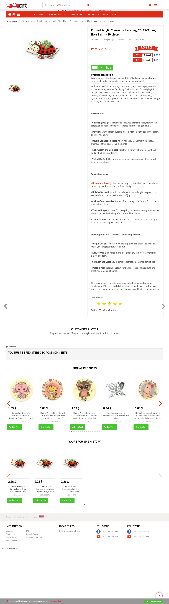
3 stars (109, 304)
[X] (7, 601)
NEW (41, 14)
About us (9, 531)
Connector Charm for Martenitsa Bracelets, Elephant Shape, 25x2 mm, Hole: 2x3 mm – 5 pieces (21, 416)
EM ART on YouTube (107, 537)
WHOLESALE (93, 14)
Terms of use (11, 537)
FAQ (27, 531)
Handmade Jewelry (101, 183)
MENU (14, 14)
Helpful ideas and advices (69, 531)
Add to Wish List (136, 40)
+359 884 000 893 (103, 10)
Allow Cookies (154, 601)
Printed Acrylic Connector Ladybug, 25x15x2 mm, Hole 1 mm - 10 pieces (18, 489)
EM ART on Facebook (107, 532)
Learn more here (55, 601)
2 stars (104, 304)
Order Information (33, 534)
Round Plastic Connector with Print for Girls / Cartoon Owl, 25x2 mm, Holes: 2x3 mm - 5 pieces (84, 416)
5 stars (120, 304)
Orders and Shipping (34, 537)
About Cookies (12, 541)
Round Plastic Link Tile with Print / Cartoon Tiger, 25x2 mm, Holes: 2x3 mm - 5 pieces (52, 416)
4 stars (115, 304)
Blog (105, 14)
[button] (69, 431)
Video (114, 14)
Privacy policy (11, 534)
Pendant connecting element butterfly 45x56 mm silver (116, 416)
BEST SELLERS (77, 14)
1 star (99, 304)
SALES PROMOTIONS (57, 14)
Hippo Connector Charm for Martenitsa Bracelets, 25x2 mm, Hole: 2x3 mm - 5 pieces (148, 416)
